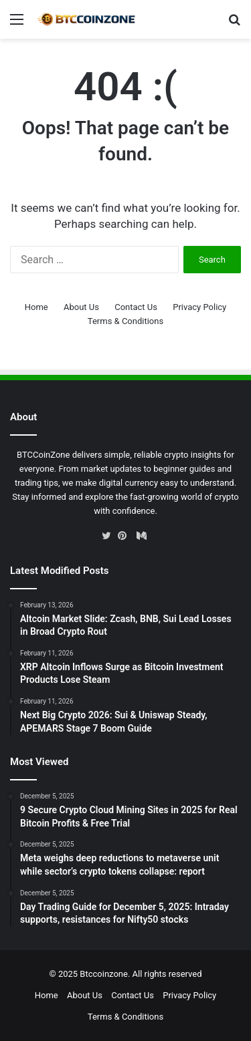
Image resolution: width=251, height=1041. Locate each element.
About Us (81, 307)
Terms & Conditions (125, 321)
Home (36, 307)
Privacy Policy (199, 307)
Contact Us (135, 307)
